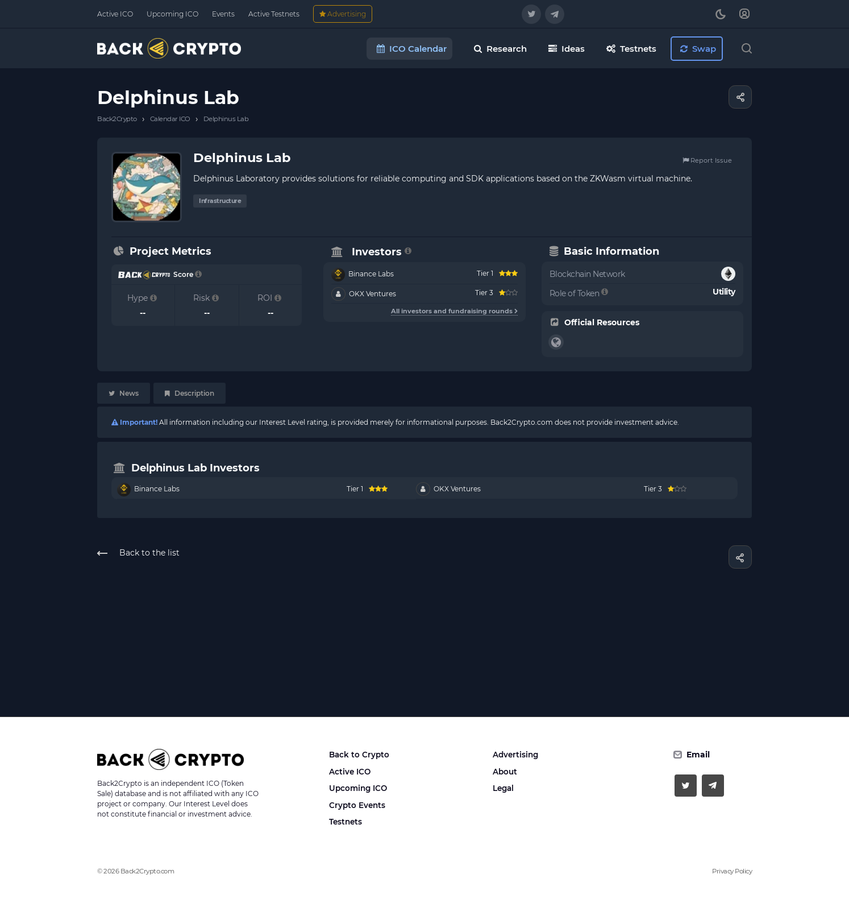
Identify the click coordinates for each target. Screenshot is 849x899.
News (124, 393)
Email (698, 754)
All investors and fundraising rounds (454, 311)
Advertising (515, 754)
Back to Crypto (359, 754)
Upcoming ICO (358, 788)
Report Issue (707, 160)
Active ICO (350, 771)
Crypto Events (357, 805)
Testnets (345, 821)
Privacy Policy (732, 871)
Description (189, 393)
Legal (503, 788)
